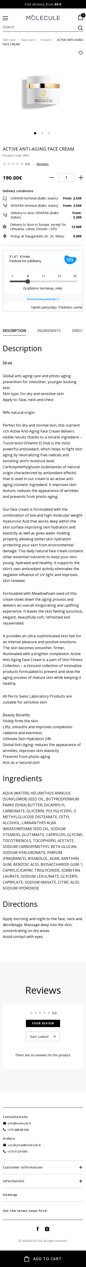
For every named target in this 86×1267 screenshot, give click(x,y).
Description (14, 330)
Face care (28, 40)
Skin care (9, 40)
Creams (45, 40)
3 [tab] (49, 133)
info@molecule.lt (19, 1123)
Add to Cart (47, 1258)
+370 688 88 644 (18, 1130)
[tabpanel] (43, 91)
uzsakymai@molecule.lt (24, 1145)
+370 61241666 (17, 1151)
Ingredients (49, 330)
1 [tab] (35, 133)
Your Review (43, 1023)
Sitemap (10, 1195)
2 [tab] (42, 133)
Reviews (42, 164)
